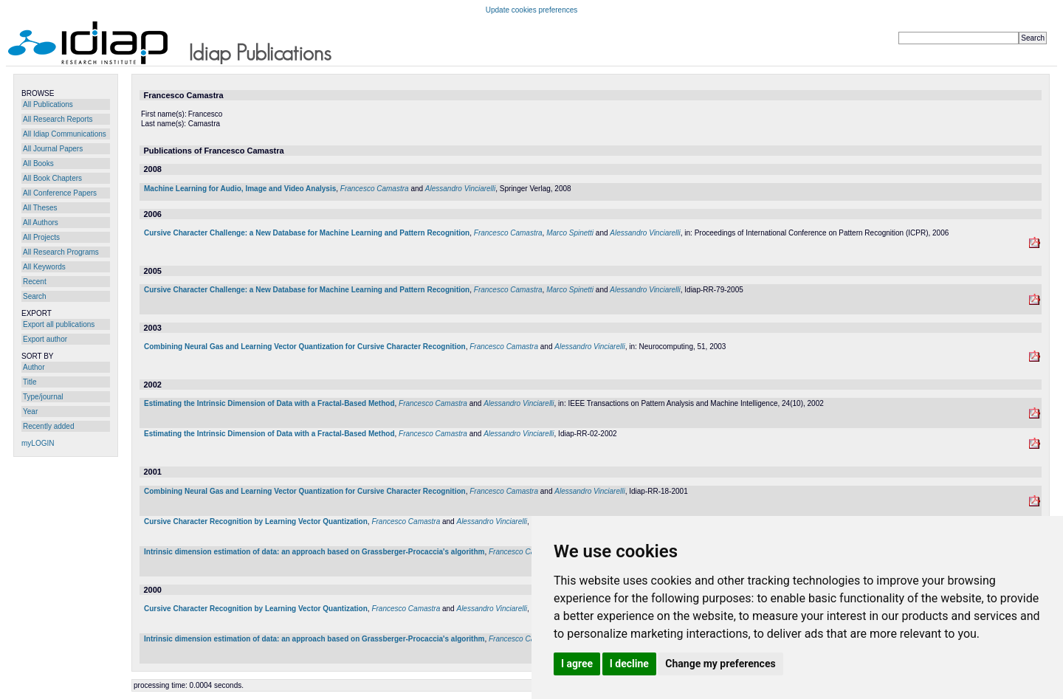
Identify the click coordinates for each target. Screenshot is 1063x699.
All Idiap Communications (64, 134)
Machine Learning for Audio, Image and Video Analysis (240, 189)
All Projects (41, 237)
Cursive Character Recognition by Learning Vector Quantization (256, 521)
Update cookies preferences (532, 10)
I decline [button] (629, 663)
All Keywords (44, 267)
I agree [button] (577, 663)
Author (33, 367)
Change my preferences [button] (720, 663)
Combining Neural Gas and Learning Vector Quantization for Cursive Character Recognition (305, 346)
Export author (45, 339)
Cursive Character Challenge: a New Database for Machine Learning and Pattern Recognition (306, 233)
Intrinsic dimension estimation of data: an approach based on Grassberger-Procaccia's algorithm (314, 552)
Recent (35, 282)
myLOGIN (37, 443)
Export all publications (58, 324)
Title (30, 382)
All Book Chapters (52, 178)
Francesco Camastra (374, 189)
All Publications (48, 104)
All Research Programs (61, 252)
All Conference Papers (60, 193)
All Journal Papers (53, 149)
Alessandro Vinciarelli (460, 189)
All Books (38, 163)
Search (35, 296)
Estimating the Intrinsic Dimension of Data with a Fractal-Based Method (269, 403)
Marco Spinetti (570, 233)
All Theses (40, 208)
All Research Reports (57, 119)
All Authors (40, 222)
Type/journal (43, 397)
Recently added (49, 426)
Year (30, 411)
